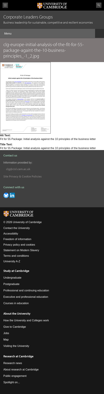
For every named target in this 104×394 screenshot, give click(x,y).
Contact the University (16, 228)
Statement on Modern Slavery (21, 250)
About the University (16, 313)
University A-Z (11, 261)
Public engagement (15, 375)
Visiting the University (16, 346)
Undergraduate (12, 277)
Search (98, 5)
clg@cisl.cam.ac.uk (18, 169)
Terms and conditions (16, 255)
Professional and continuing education (26, 290)
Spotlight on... (11, 382)
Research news (12, 363)
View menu (5, 5)
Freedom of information (17, 239)
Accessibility (10, 233)
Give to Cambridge (14, 326)
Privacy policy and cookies (19, 244)
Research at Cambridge (18, 356)
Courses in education (16, 303)
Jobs (6, 333)
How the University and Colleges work (26, 320)
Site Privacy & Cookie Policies (22, 176)
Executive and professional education (25, 296)
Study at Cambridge (16, 271)
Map (6, 339)
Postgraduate (11, 284)
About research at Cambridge (21, 369)
